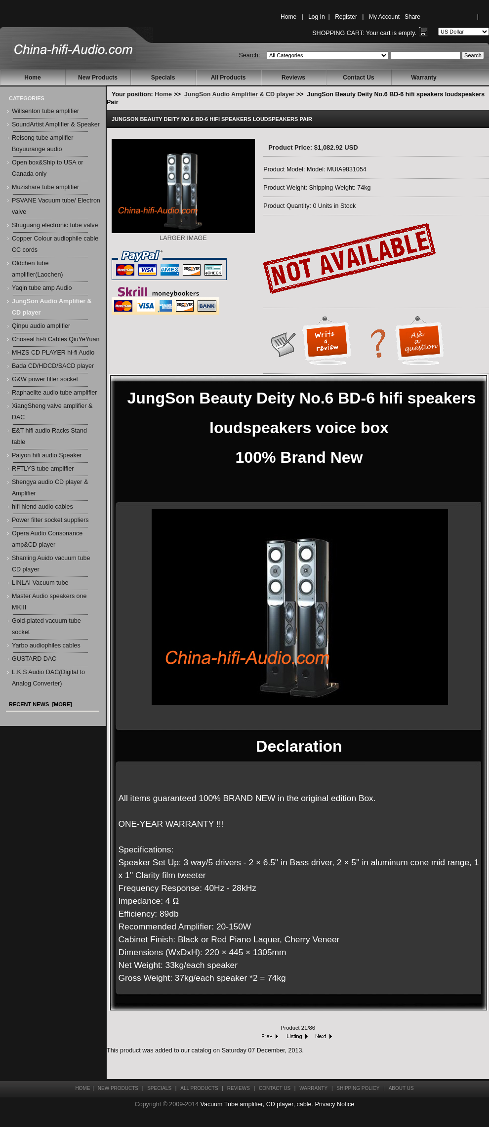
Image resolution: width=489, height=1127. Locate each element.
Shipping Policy (357, 1088)
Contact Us (358, 77)
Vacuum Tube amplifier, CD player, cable (256, 1104)
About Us (401, 1088)
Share (412, 16)
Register (346, 16)
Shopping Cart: (338, 33)
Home (288, 16)
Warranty (424, 77)
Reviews (293, 77)
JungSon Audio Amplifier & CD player (239, 94)
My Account (384, 16)
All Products (228, 77)
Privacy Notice (334, 1104)
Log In (316, 16)
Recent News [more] (40, 704)
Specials (163, 77)
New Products (98, 77)
